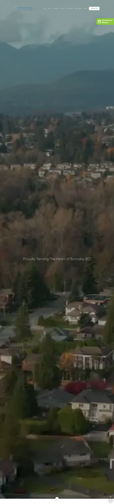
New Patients (78, 8)
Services (62, 8)
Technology (70, 8)
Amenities (55, 8)
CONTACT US (94, 8)
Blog (85, 8)
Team (49, 8)
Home (44, 8)
